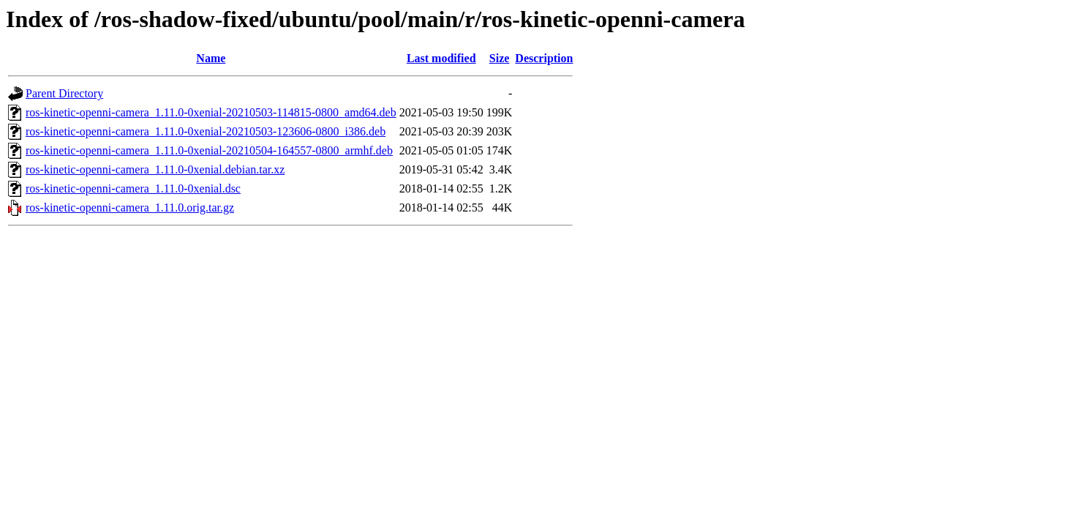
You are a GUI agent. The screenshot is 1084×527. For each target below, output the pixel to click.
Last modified (441, 58)
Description (544, 58)
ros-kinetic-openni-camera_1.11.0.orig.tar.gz (130, 207)
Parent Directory (64, 93)
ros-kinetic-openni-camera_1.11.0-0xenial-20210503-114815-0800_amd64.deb (211, 112)
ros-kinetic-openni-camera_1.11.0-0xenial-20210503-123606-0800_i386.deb (205, 131)
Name (210, 58)
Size (499, 58)
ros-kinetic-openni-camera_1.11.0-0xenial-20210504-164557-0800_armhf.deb (209, 150)
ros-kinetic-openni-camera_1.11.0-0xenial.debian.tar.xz (155, 169)
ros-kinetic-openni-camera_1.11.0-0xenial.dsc (133, 188)
